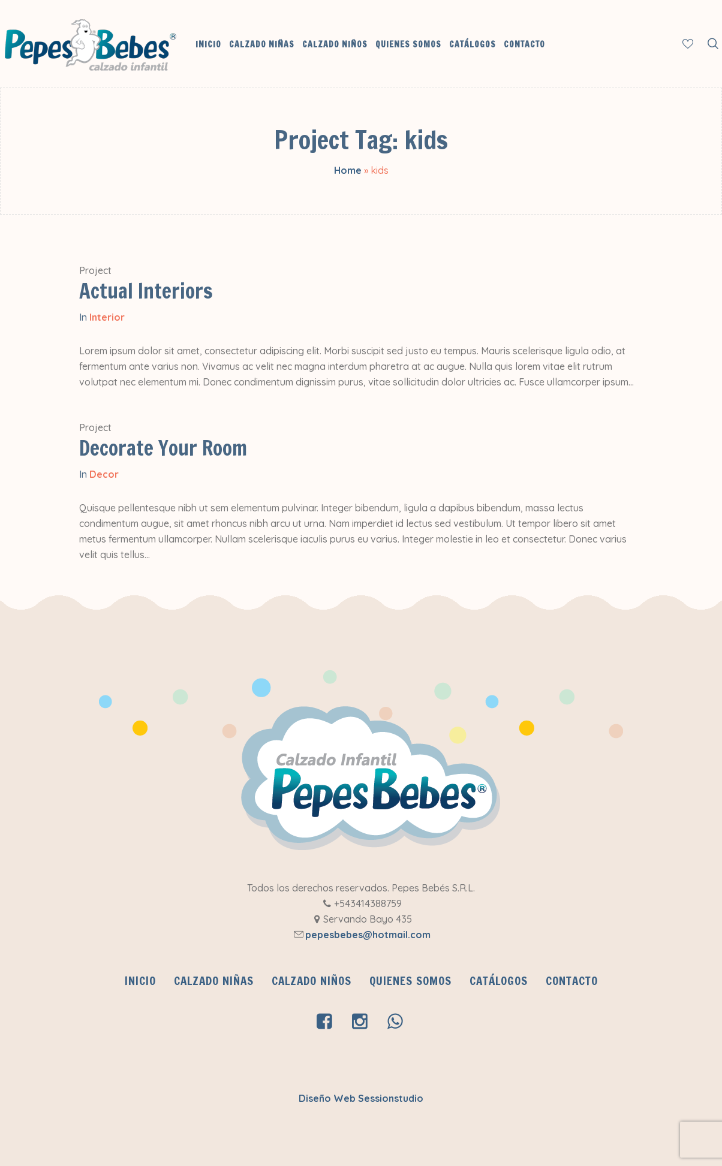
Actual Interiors (146, 290)
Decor (104, 474)
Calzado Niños (311, 980)
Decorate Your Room (163, 447)
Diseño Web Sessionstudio (361, 1098)
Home (348, 170)
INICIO (140, 980)
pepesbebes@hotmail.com (368, 935)
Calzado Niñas (214, 980)
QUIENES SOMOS (410, 980)
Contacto (572, 980)
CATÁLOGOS (499, 980)
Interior (107, 317)
